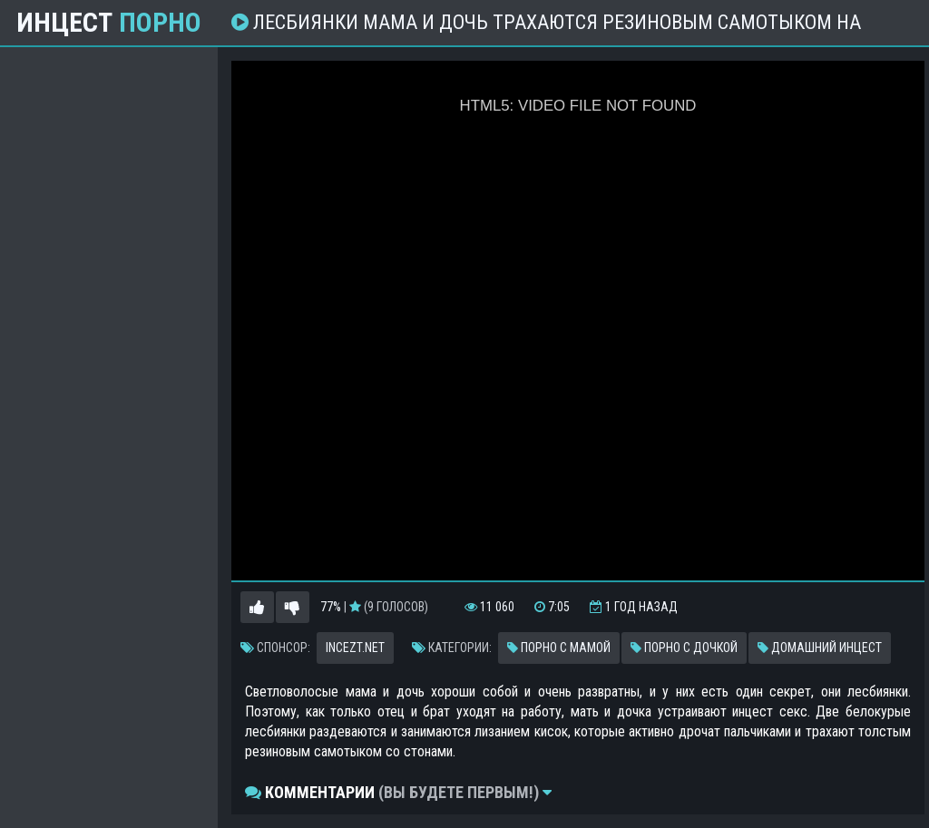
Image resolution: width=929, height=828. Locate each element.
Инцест (108, 22)
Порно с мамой (559, 647)
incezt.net (355, 647)
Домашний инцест (820, 647)
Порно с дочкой (684, 647)
